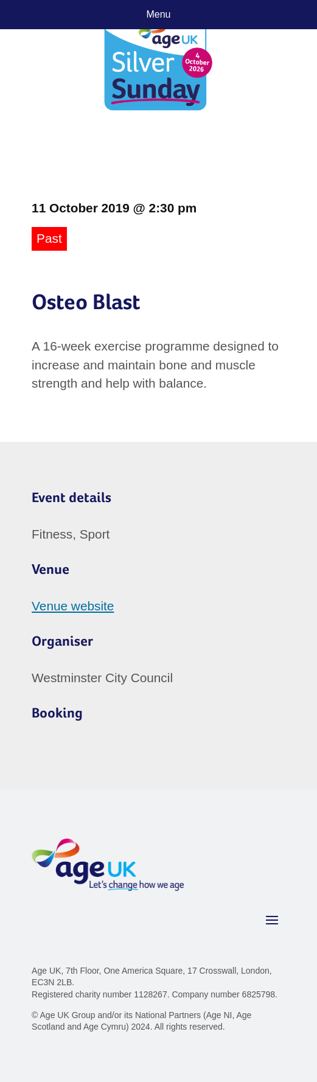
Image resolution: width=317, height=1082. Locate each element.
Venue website (73, 606)
